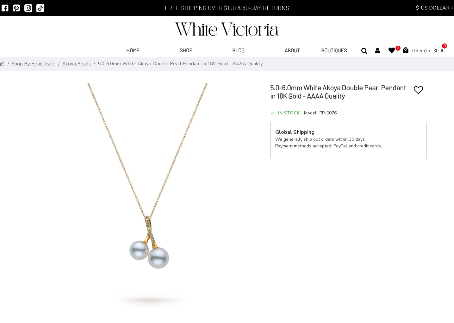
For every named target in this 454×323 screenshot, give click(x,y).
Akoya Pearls (76, 64)
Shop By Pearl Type (33, 64)
